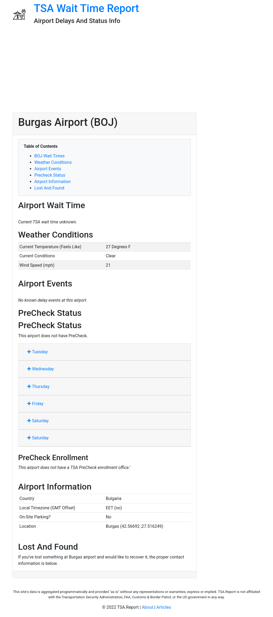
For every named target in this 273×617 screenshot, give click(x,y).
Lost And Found (49, 188)
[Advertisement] (136, 70)
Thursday (38, 386)
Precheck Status (49, 175)
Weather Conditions (53, 162)
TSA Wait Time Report (86, 8)
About (147, 607)
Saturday (38, 420)
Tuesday (37, 351)
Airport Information (52, 181)
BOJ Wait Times (49, 155)
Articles (163, 607)
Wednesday (40, 368)
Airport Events (47, 168)
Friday (35, 403)
